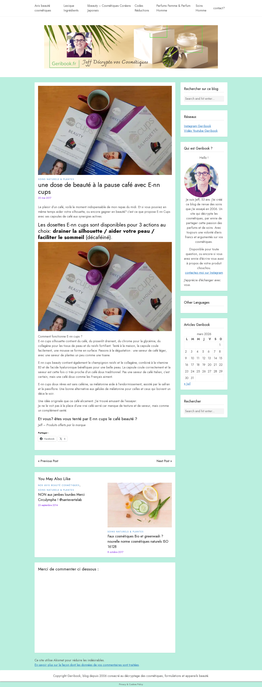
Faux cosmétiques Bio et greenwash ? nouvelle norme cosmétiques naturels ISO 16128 (138, 541)
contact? (219, 8)
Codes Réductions (142, 8)
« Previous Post (48, 461)
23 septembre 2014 (48, 505)
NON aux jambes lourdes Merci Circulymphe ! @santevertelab (61, 497)
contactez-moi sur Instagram (204, 272)
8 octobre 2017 (115, 552)
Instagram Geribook (197, 126)
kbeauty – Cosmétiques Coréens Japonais (109, 8)
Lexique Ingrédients (71, 8)
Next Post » (164, 461)
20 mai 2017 (44, 198)
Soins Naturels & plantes (56, 179)
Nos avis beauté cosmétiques (59, 485)
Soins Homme (201, 8)
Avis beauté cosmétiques (43, 8)
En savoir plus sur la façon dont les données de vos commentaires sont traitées (87, 665)
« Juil (187, 383)
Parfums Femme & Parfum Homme (173, 8)
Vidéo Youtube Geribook (201, 131)
